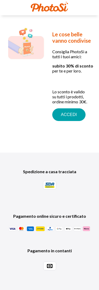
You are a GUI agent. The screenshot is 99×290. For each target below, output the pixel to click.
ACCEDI (69, 114)
